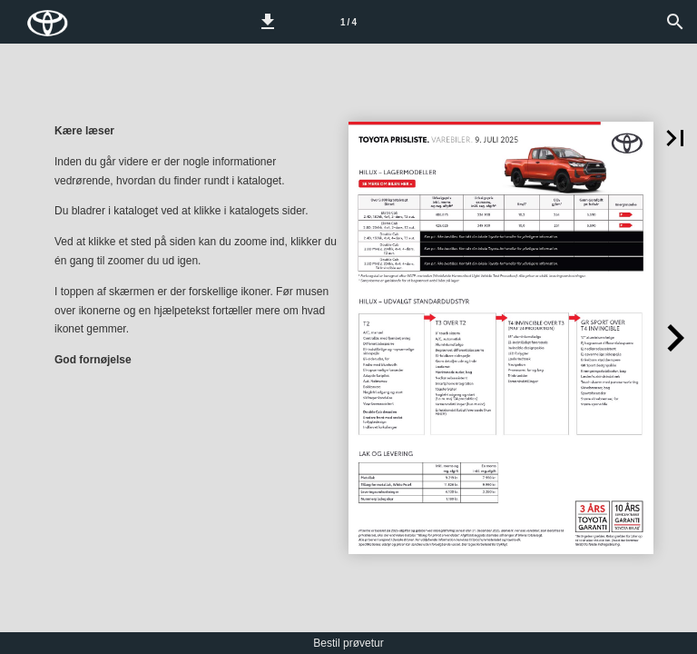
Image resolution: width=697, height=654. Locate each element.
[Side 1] (348, 22)
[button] (268, 22)
